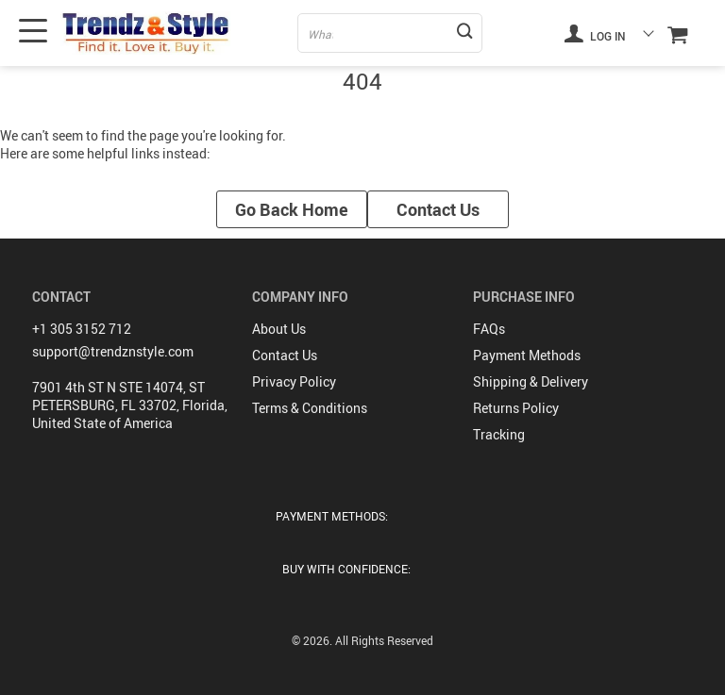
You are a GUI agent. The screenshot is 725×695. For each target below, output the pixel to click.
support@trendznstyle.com (113, 351)
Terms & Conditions (309, 408)
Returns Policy (516, 408)
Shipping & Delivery (530, 381)
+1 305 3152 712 (81, 329)
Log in (595, 33)
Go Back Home (291, 209)
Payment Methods (527, 355)
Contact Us (438, 209)
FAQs (489, 329)
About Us (279, 329)
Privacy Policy (294, 381)
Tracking (499, 434)
